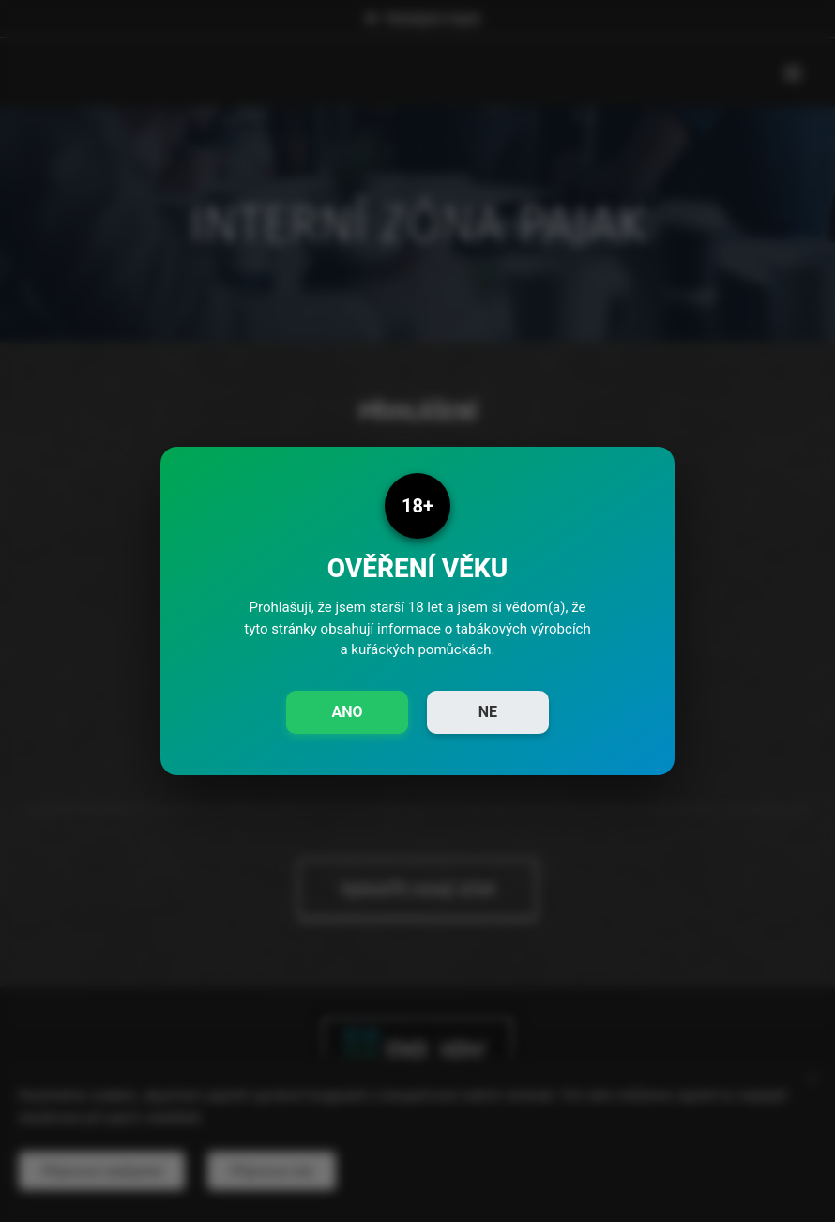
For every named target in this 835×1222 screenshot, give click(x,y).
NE (487, 712)
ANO (346, 712)
